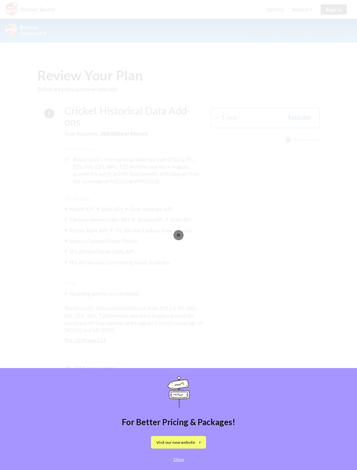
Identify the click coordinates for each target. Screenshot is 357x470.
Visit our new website (175, 442)
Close (178, 459)
